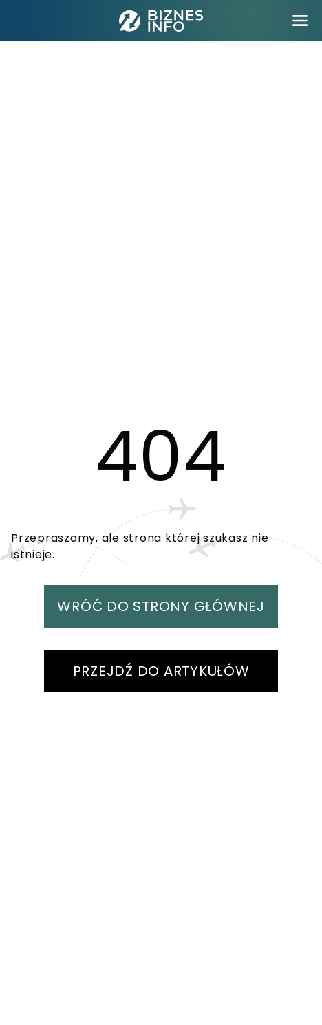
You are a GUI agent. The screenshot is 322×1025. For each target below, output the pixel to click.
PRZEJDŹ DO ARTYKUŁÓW (161, 671)
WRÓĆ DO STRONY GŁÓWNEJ (161, 606)
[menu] (300, 21)
